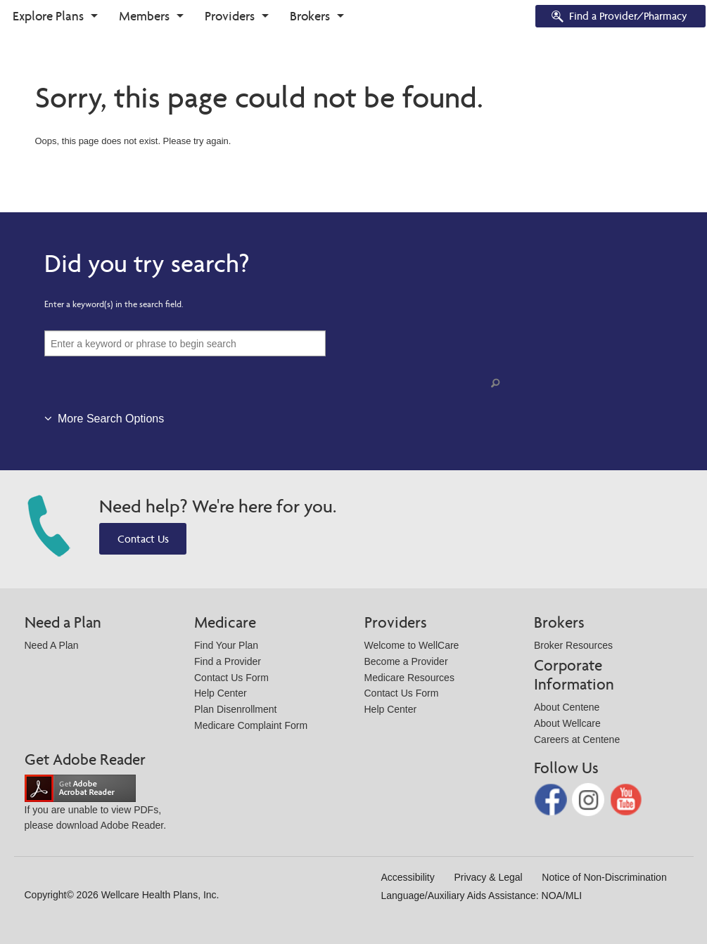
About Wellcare (567, 723)
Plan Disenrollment (235, 709)
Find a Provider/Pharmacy (618, 17)
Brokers (310, 16)
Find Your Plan (226, 645)
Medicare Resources (409, 677)
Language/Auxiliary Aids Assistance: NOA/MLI (481, 895)
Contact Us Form (231, 677)
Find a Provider (227, 661)
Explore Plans (48, 16)
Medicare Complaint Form (250, 725)
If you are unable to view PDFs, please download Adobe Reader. (96, 807)
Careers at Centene (577, 739)
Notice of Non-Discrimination (604, 877)
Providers (230, 16)
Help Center (220, 693)
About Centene (566, 707)
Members (144, 16)
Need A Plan (52, 645)
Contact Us (143, 538)
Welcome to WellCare (411, 645)
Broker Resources (573, 645)
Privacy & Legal (488, 877)
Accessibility (408, 877)
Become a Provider (406, 661)
